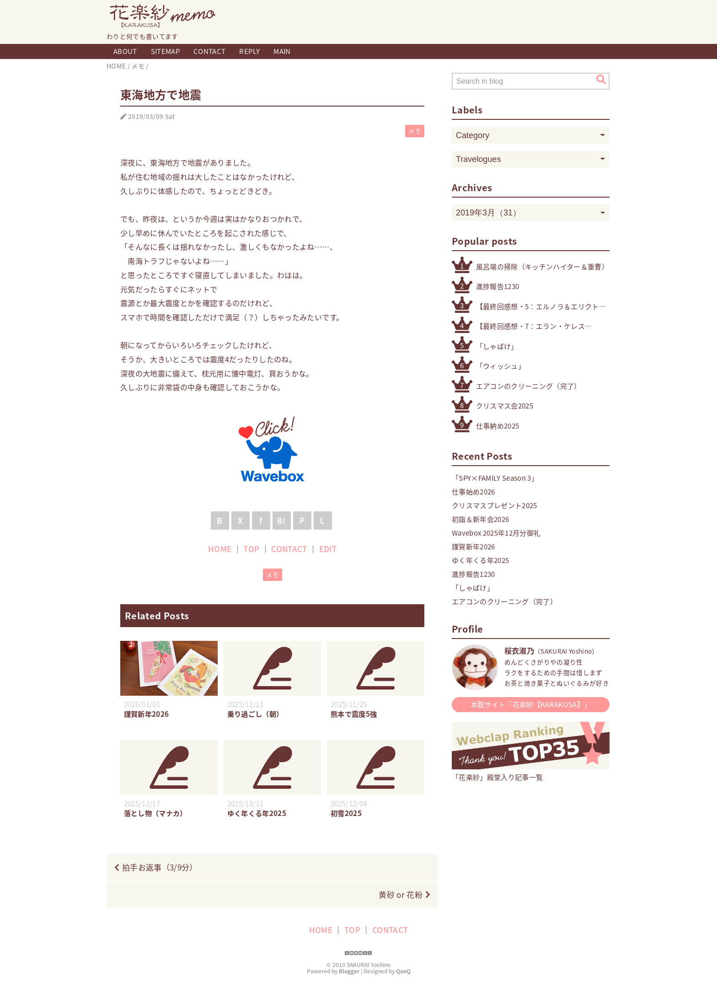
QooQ (403, 971)
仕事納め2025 (497, 426)
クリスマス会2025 (504, 406)
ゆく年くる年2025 (480, 560)
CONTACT (209, 51)
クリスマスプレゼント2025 (494, 505)
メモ (415, 130)
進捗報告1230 (497, 286)
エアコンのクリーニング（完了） (528, 386)
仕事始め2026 (473, 492)
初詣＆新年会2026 (480, 519)
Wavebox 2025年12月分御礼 (496, 533)
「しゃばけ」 (497, 346)
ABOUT (125, 51)
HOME (219, 548)
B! (281, 520)
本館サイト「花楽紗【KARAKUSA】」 (531, 704)
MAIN (281, 51)
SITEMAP (165, 51)
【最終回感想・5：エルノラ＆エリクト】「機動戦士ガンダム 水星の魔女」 (541, 306)
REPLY (249, 51)
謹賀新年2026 (473, 547)
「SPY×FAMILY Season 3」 (495, 478)
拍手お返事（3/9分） (160, 867)
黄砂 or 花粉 (401, 894)
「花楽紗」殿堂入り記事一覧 (531, 772)
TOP (251, 548)
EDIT (328, 548)
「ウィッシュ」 (500, 366)
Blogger (349, 971)
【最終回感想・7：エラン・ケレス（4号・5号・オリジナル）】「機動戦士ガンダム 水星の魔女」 (532, 326)
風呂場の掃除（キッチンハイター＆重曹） (542, 267)
